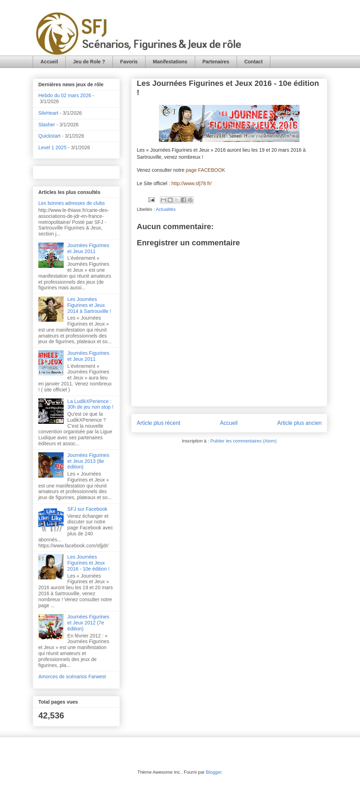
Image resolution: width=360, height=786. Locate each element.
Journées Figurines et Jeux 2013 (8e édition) (88, 461)
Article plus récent (158, 423)
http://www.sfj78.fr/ (192, 183)
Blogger (213, 772)
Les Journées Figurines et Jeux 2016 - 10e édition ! (89, 563)
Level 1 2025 (52, 147)
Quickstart (49, 136)
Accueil (49, 61)
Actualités (165, 209)
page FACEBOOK (205, 170)
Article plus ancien (299, 423)
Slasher (46, 124)
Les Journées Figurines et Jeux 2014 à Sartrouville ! (89, 305)
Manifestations (170, 61)
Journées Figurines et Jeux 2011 (88, 248)
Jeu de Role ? (89, 61)
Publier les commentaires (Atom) (243, 441)
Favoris (129, 61)
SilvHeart (48, 113)
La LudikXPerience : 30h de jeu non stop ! (91, 404)
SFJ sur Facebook (88, 509)
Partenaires (215, 61)
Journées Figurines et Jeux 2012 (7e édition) (88, 622)
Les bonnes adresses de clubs (71, 203)
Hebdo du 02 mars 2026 (64, 95)
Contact (253, 61)
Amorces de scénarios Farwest (72, 676)
